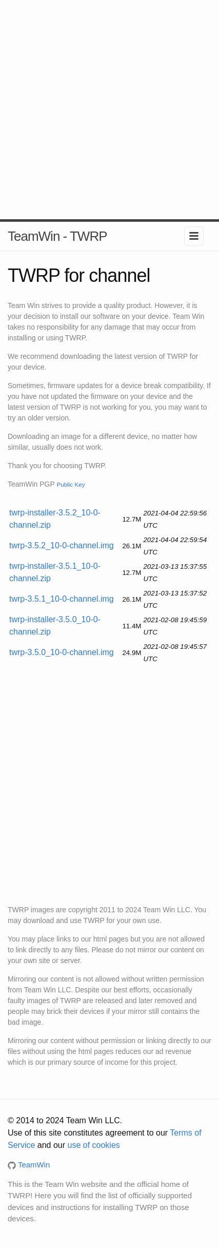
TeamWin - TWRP (57, 236)
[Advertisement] (109, 109)
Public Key (70, 484)
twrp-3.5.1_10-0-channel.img (61, 598)
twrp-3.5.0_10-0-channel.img (61, 652)
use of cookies (94, 1145)
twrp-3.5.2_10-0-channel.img (61, 545)
